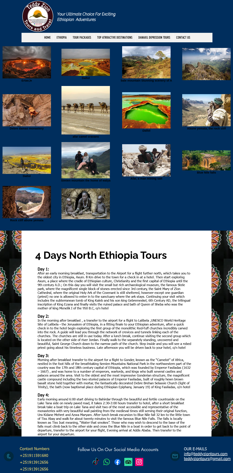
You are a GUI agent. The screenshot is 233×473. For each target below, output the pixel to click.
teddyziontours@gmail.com (207, 459)
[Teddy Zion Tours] (96, 462)
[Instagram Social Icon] (139, 462)
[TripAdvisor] (128, 462)
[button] (82, 37)
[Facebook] (117, 462)
